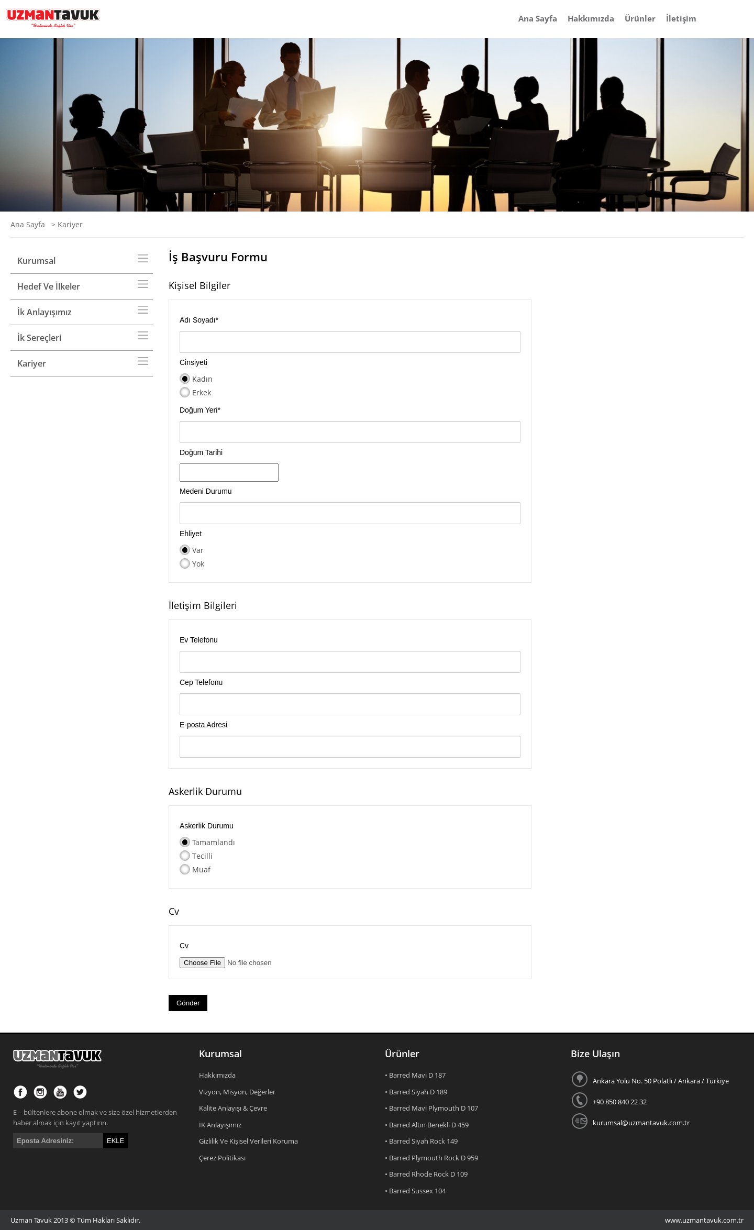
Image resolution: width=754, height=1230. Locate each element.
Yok (198, 564)
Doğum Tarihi (201, 452)
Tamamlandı (213, 842)
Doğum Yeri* (200, 410)
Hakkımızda (591, 18)
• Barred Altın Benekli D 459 (427, 1124)
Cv (184, 945)
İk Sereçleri (39, 337)
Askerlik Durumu (207, 826)
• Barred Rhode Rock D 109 (426, 1174)
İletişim (681, 18)
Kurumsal (36, 261)
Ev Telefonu (199, 640)
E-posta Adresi (203, 725)
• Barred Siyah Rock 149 (421, 1141)
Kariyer (31, 363)
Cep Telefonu (201, 682)
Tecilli (202, 856)
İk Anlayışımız (44, 312)
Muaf (201, 869)
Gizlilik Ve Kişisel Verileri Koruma (248, 1141)
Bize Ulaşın (595, 1053)
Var (198, 550)
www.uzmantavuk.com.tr (704, 1220)
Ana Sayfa (537, 18)
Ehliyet (191, 533)
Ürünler (640, 18)
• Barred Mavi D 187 (415, 1075)
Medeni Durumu (206, 491)
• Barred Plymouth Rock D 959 (431, 1157)
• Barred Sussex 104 (415, 1190)
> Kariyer (65, 224)
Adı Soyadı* (199, 320)
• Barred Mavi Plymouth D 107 (431, 1108)
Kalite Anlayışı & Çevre (233, 1108)
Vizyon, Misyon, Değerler (237, 1091)
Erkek (201, 392)
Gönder (187, 1003)
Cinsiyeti (193, 362)
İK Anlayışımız (220, 1124)
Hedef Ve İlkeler (48, 286)
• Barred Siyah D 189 (416, 1091)
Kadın (202, 379)
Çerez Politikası (222, 1157)
